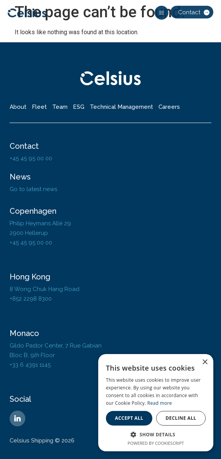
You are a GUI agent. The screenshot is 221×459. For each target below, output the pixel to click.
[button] (161, 13)
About (18, 106)
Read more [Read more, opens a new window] (159, 403)
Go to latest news (33, 189)
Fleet (39, 106)
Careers (169, 106)
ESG (78, 106)
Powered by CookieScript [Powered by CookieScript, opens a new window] (156, 443)
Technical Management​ (121, 106)
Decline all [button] (181, 418)
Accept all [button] (129, 418)
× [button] (205, 362)
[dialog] (155, 402)
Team (60, 106)
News (20, 176)
